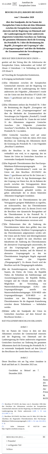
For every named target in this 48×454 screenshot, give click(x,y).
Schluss (9, 449)
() (11, 98)
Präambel (10, 441)
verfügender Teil (13, 445)
